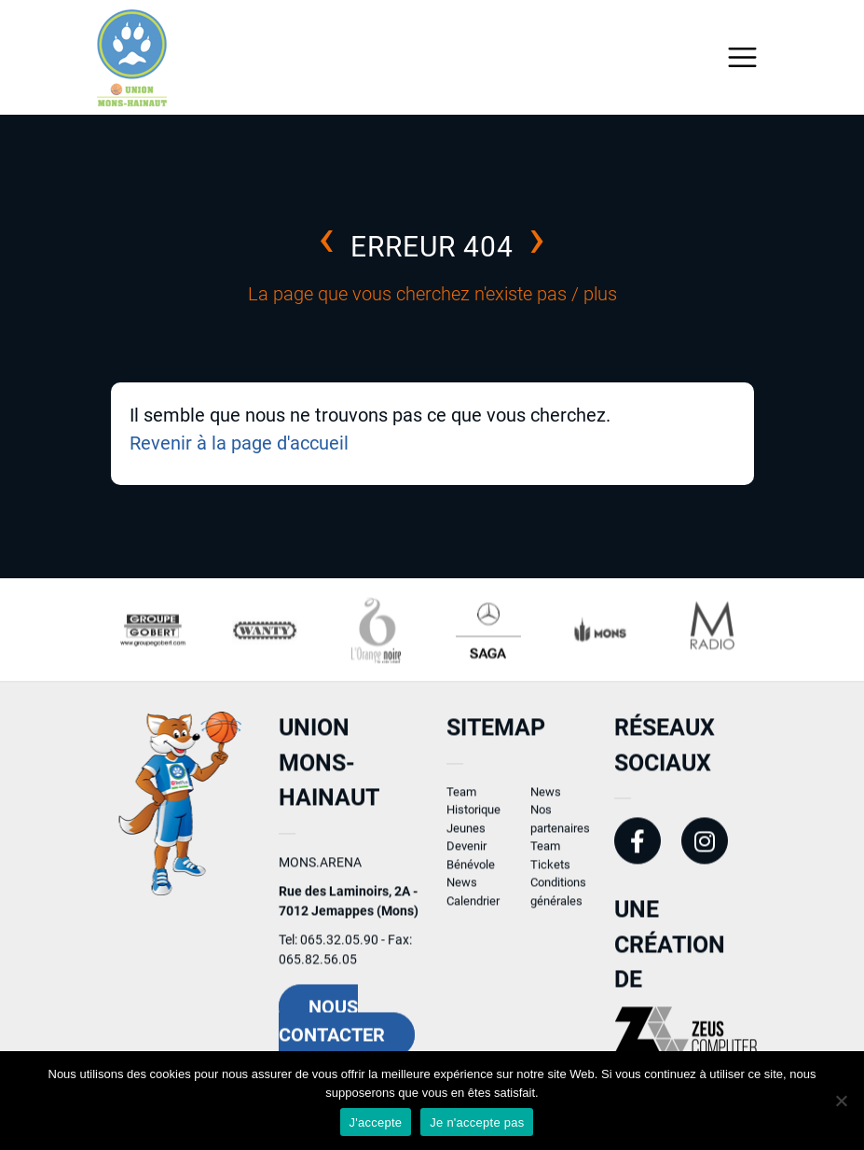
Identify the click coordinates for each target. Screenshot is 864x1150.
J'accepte (376, 1122)
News (461, 889)
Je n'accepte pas (477, 1122)
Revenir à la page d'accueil (239, 443)
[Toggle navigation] (742, 57)
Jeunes (466, 834)
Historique (473, 817)
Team (461, 798)
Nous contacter (332, 1027)
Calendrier (473, 907)
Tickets (550, 871)
